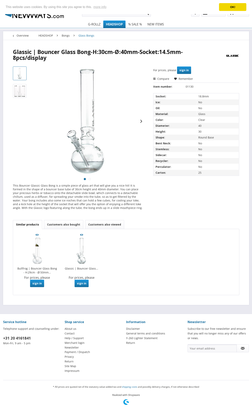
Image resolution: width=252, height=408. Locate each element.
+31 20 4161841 (17, 338)
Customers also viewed (104, 224)
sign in (184, 70)
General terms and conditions (145, 333)
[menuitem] (94, 24)
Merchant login (75, 343)
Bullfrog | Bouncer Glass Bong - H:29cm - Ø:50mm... (37, 270)
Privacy (69, 357)
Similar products (27, 224)
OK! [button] (232, 7)
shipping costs (129, 386)
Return (69, 361)
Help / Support (74, 338)
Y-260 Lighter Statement (142, 338)
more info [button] (99, 7)
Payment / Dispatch (77, 352)
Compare (161, 79)
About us (70, 329)
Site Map (70, 366)
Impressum (72, 371)
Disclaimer (133, 329)
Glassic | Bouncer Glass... (81, 268)
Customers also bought (63, 224)
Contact (70, 333)
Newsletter (72, 347)
